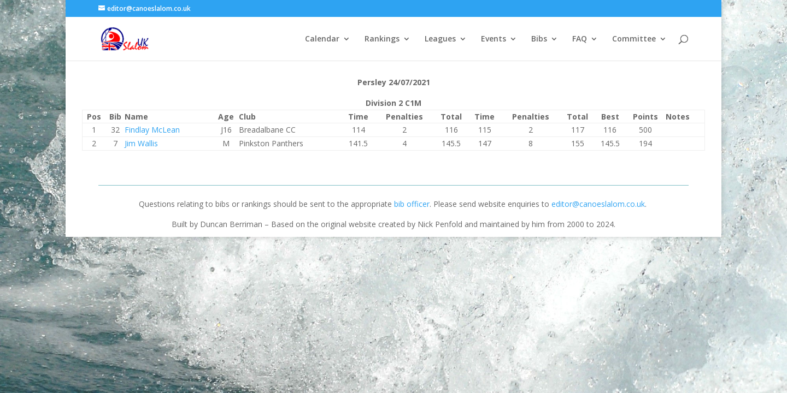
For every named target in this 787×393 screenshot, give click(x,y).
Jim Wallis (141, 143)
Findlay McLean (152, 129)
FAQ (579, 39)
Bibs (539, 39)
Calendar (322, 39)
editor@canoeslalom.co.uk (598, 204)
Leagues (440, 39)
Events (493, 39)
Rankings (382, 39)
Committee (634, 39)
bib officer (412, 204)
